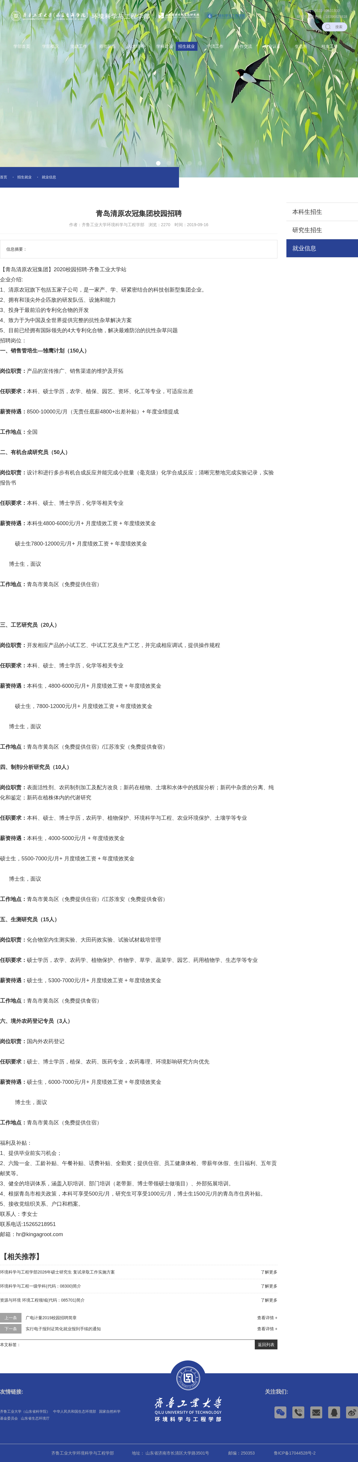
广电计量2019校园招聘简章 (51, 1317)
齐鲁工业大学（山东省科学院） (25, 1411)
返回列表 (266, 1344)
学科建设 (164, 46)
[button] (158, 163)
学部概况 (50, 46)
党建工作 (78, 46)
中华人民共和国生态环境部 (74, 1411)
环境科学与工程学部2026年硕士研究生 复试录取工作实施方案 (57, 1272)
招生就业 (186, 46)
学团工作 (215, 46)
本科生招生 (307, 212)
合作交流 (243, 46)
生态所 (301, 46)
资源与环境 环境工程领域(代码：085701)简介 (42, 1300)
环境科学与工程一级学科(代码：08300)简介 (40, 1286)
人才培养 (136, 46)
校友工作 (329, 46)
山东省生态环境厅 (35, 1418)
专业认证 (272, 46)
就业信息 (49, 177)
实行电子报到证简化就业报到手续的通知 (63, 1328)
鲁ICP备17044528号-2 (295, 1453)
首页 (3, 177)
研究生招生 (307, 230)
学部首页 (21, 46)
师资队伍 (107, 46)
